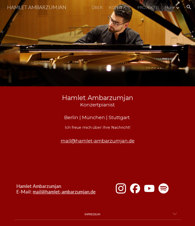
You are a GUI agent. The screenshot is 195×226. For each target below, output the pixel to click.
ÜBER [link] (97, 7)
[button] (189, 7)
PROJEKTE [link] (147, 7)
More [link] (169, 7)
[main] (97, 119)
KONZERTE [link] (120, 7)
